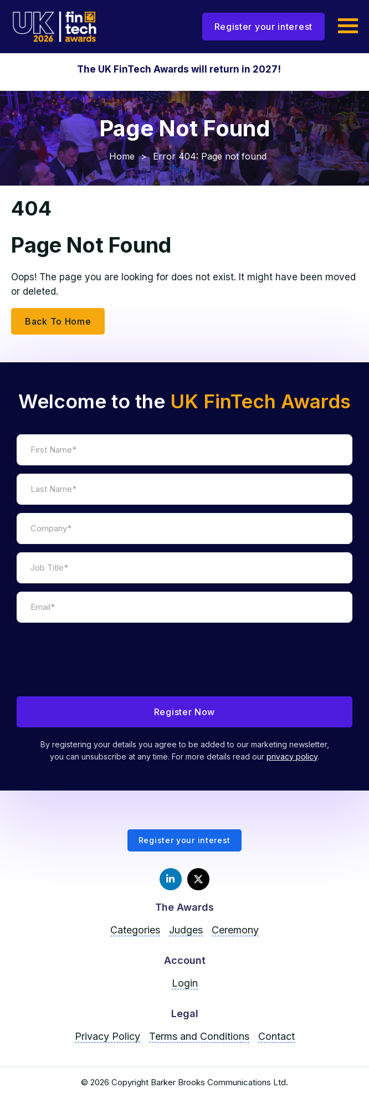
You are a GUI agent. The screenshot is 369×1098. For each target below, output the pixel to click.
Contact (276, 1036)
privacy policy (291, 756)
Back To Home (58, 321)
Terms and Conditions (199, 1036)
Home (122, 156)
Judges (186, 930)
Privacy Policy (107, 1036)
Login (185, 983)
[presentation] (101, 666)
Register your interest (263, 26)
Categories (135, 930)
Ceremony (235, 930)
